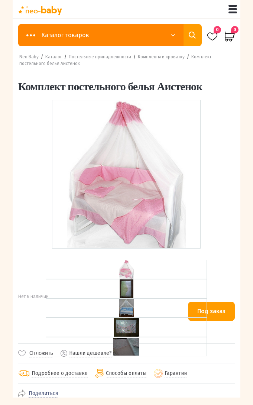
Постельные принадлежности (100, 56)
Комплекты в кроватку (161, 56)
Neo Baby (29, 56)
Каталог (53, 56)
